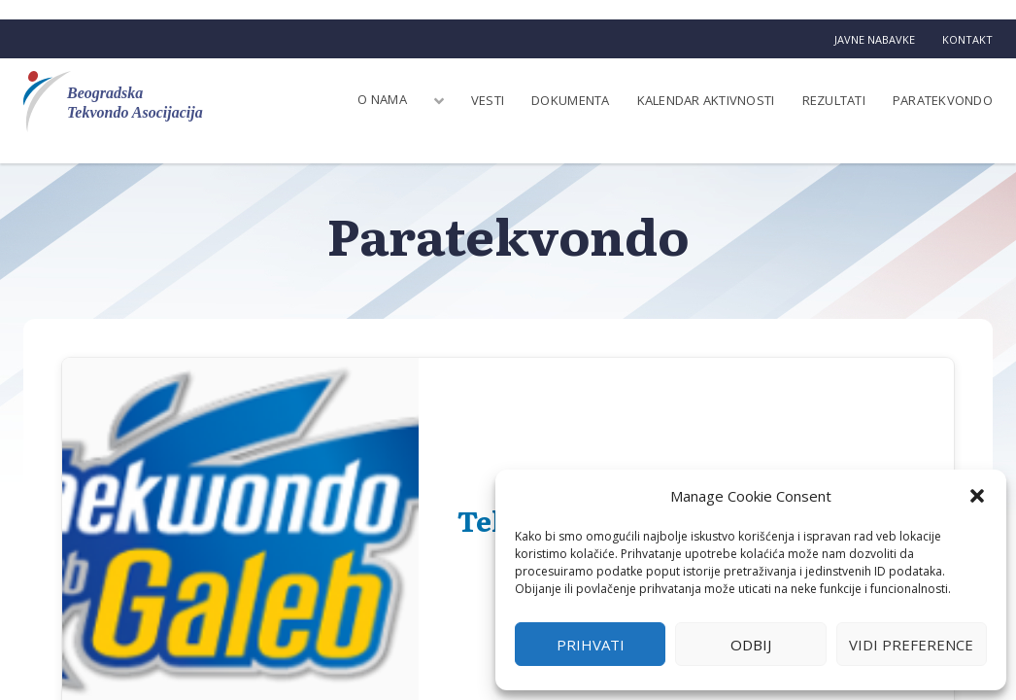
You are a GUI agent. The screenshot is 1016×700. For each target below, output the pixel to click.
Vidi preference (911, 644)
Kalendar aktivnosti (706, 100)
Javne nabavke (874, 39)
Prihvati (591, 644)
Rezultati (833, 100)
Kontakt (967, 39)
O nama (382, 99)
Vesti (487, 100)
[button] (977, 496)
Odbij (750, 644)
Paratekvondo (943, 100)
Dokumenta (570, 100)
